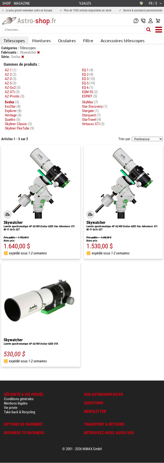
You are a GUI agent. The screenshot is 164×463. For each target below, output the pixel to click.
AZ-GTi (12, 92)
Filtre (88, 40)
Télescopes (14, 40)
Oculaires (67, 40)
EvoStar (13, 106)
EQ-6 (87, 87)
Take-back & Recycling (19, 412)
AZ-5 (10, 83)
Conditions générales (19, 399)
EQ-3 (88, 79)
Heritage (13, 115)
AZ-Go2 (13, 87)
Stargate (90, 111)
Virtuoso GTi (93, 124)
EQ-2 (87, 74)
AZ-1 (10, 70)
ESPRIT (89, 96)
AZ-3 (10, 79)
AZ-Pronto (14, 96)
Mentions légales (16, 403)
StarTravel (91, 119)
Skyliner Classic (18, 124)
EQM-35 (90, 92)
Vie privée (10, 408)
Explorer (13, 111)
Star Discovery (94, 106)
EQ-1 (87, 70)
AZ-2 (10, 74)
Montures (41, 40)
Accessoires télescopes (123, 40)
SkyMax (90, 102)
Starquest (91, 115)
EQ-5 (88, 83)
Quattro (12, 119)
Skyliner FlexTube (19, 128)
